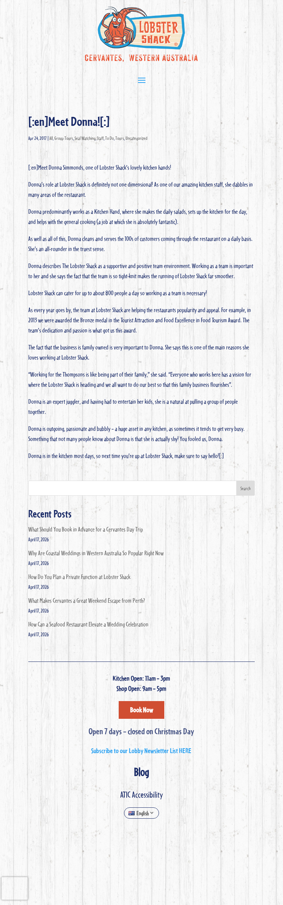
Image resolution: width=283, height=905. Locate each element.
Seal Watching (85, 138)
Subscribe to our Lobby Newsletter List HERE (141, 750)
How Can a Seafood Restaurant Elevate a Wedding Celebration (88, 624)
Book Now (141, 710)
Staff (100, 138)
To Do (109, 138)
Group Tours (63, 138)
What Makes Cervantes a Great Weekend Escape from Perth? (86, 600)
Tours (119, 138)
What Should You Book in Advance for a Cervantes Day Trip (85, 529)
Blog (141, 772)
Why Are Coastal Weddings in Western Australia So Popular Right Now (96, 553)
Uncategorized (136, 138)
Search (245, 488)
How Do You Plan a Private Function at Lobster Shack (79, 576)
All (51, 138)
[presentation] (15, 888)
